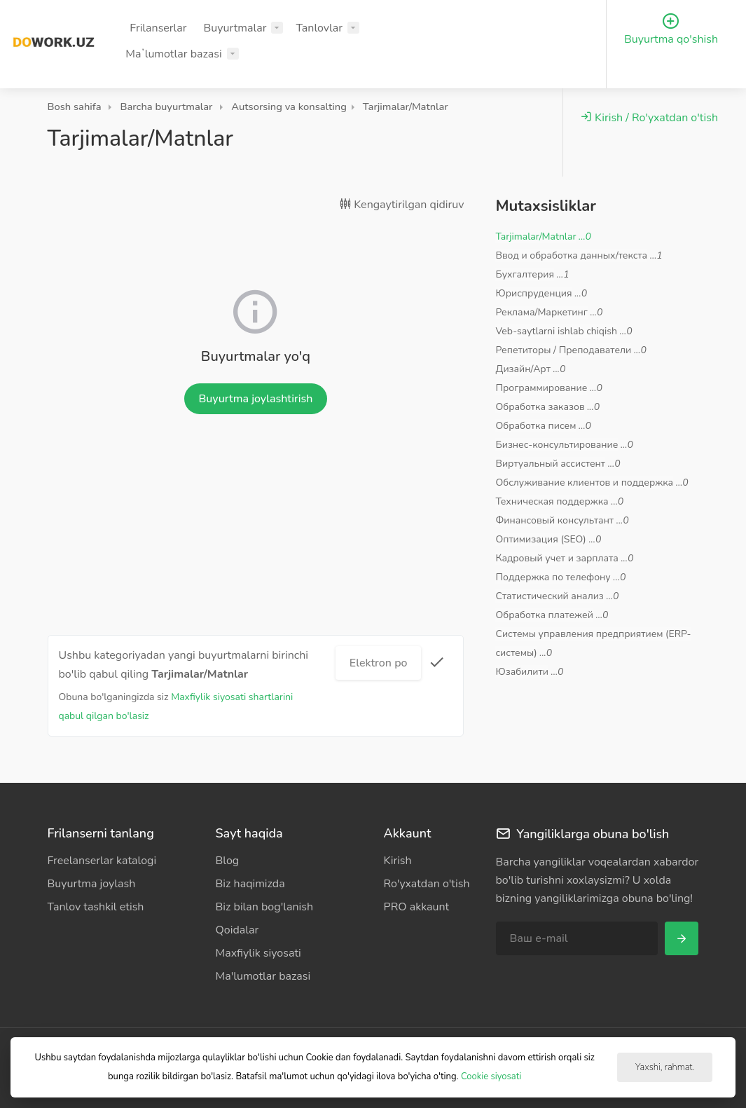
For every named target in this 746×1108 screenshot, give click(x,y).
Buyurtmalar (235, 28)
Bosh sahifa (75, 107)
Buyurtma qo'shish (671, 30)
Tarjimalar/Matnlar (405, 107)
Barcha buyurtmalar (166, 107)
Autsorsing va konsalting (289, 107)
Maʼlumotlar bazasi (173, 54)
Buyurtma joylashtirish (255, 398)
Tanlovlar (319, 28)
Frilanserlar (158, 28)
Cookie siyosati (491, 1076)
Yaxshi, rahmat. (664, 1067)
